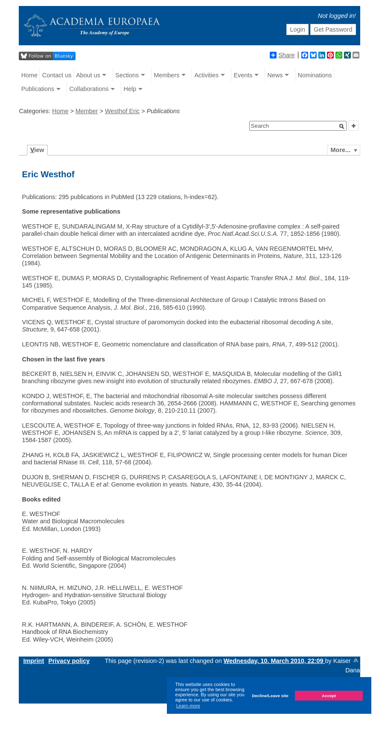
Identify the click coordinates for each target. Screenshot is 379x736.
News (275, 75)
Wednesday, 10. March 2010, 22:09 (274, 660)
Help (130, 88)
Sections (127, 75)
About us (88, 75)
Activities (206, 75)
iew (37, 150)
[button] (341, 126)
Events (242, 75)
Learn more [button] (188, 705)
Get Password (333, 29)
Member (87, 111)
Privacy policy (69, 660)
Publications (38, 88)
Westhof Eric (122, 111)
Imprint (33, 660)
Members (166, 75)
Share (282, 55)
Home (29, 75)
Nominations (315, 75)
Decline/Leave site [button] (270, 695)
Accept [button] (329, 695)
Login (297, 29)
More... (340, 150)
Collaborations (88, 88)
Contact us (57, 75)
